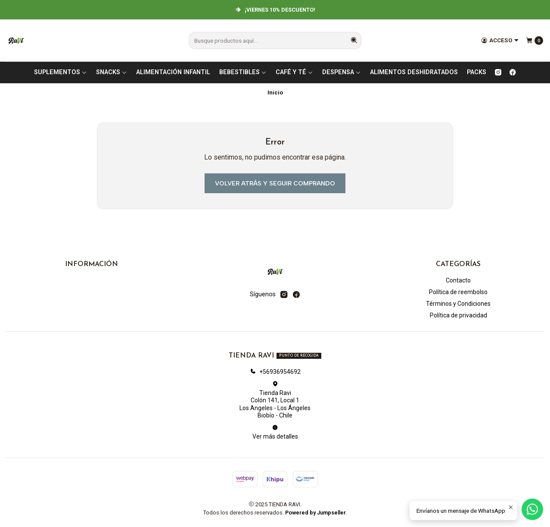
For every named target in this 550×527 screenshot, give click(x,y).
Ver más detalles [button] (275, 432)
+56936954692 (275, 371)
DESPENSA (341, 72)
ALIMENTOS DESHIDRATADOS (414, 72)
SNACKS (111, 72)
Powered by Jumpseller (315, 512)
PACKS (476, 72)
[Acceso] (500, 41)
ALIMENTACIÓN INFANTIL (173, 72)
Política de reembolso (458, 292)
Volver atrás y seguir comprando (275, 183)
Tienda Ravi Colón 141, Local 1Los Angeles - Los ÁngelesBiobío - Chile (275, 400)
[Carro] (534, 40)
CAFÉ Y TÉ (294, 72)
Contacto (458, 280)
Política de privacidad (458, 315)
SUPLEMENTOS (60, 72)
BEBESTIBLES (243, 72)
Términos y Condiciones (458, 303)
